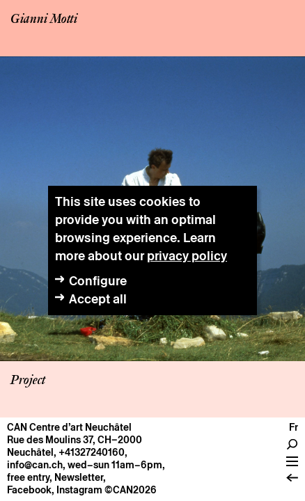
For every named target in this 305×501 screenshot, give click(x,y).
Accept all (98, 299)
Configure (98, 280)
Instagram (79, 490)
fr (293, 427)
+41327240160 (91, 452)
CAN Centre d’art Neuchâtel (69, 427)
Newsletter (78, 477)
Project (27, 381)
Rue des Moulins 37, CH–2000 (74, 440)
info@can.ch (35, 465)
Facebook (29, 490)
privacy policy (187, 255)
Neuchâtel (30, 452)
